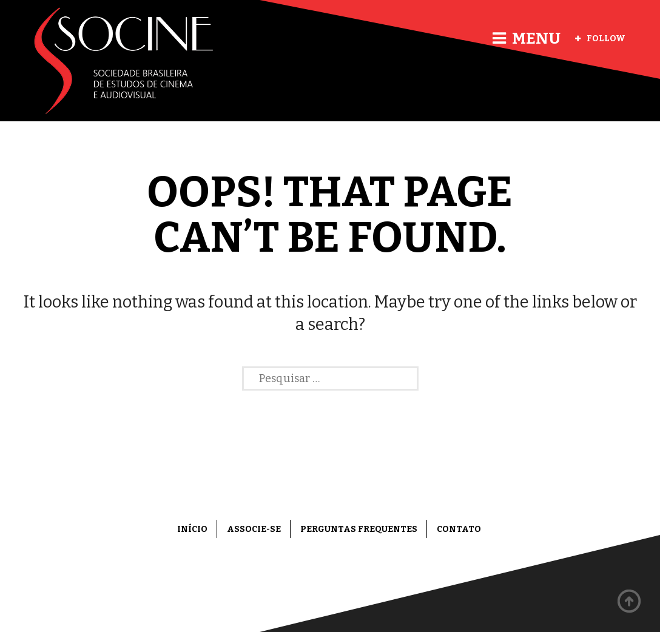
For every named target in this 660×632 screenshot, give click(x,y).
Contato (459, 529)
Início (192, 529)
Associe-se (254, 529)
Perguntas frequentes (358, 529)
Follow (600, 38)
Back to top (630, 602)
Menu (527, 38)
